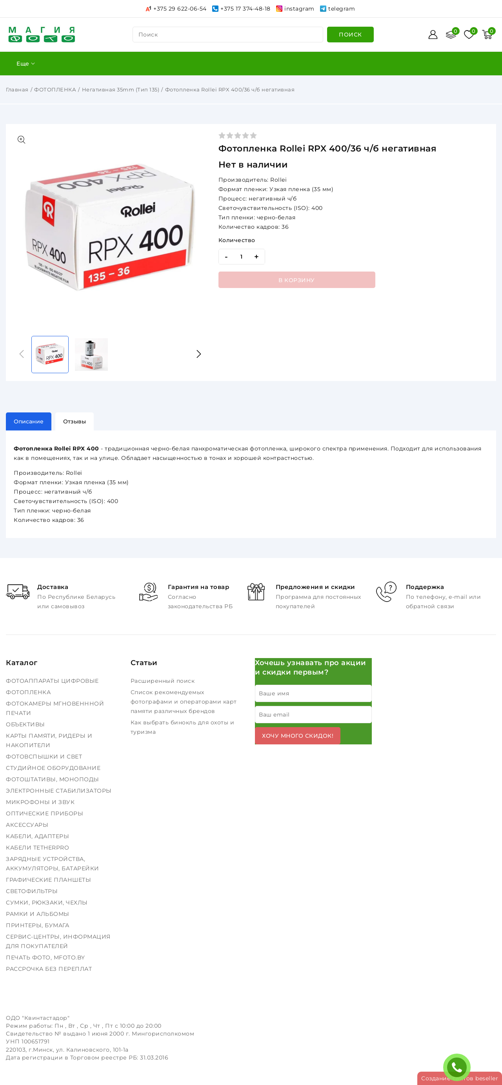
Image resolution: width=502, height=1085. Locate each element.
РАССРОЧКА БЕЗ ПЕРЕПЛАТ (50, 969)
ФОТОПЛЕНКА (55, 89)
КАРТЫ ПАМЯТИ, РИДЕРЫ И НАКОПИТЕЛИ (49, 740)
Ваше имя (274, 693)
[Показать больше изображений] (21, 140)
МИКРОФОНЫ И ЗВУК (41, 802)
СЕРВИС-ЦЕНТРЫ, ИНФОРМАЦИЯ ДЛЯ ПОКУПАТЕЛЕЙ (58, 941)
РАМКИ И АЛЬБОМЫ (38, 914)
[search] (350, 34)
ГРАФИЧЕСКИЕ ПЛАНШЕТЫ (49, 880)
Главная (17, 89)
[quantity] (242, 256)
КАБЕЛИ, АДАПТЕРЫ (38, 836)
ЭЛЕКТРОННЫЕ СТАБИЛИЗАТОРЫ (59, 791)
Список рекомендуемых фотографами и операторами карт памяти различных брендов (184, 701)
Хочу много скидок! (297, 735)
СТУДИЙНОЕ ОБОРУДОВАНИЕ (54, 768)
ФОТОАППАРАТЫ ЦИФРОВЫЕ (53, 681)
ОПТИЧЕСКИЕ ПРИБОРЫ (45, 813)
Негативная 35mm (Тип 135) (121, 89)
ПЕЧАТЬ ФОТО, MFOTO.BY (46, 957)
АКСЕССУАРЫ (28, 825)
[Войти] (433, 34)
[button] (199, 354)
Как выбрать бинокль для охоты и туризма (183, 727)
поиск (148, 34)
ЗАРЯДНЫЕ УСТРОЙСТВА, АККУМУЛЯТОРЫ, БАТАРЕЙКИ (53, 864)
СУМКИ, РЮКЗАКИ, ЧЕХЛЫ (47, 902)
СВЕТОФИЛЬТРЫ (33, 891)
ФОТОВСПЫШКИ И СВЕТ (45, 756)
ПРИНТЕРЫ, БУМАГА (38, 925)
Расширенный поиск (163, 681)
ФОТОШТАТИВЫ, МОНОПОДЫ (53, 779)
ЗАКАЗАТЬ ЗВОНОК (459, 1067)
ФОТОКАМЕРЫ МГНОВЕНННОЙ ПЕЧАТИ (55, 708)
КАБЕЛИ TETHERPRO (38, 847)
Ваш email (274, 714)
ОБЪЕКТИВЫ (26, 724)
